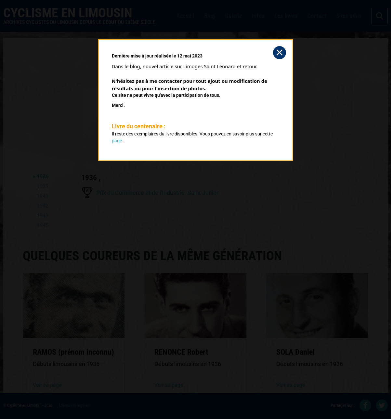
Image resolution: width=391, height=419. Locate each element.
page (117, 140)
